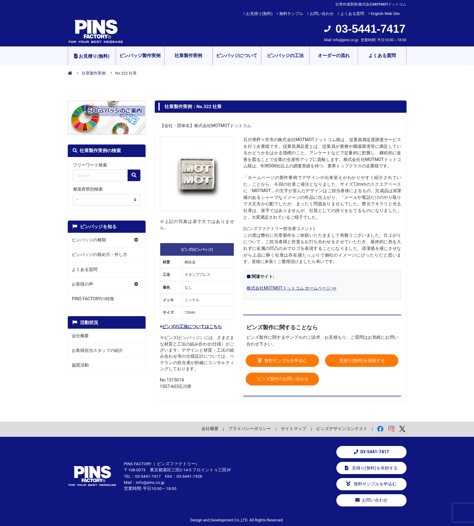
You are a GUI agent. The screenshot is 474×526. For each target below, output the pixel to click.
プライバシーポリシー (249, 428)
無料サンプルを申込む (282, 360)
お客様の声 (82, 284)
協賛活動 (80, 365)
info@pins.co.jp (345, 40)
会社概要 (80, 335)
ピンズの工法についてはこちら (191, 326)
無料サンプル (291, 13)
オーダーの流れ (334, 55)
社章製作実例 (188, 55)
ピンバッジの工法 (285, 55)
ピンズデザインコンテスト (341, 428)
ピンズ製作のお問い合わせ (282, 379)
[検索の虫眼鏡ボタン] (134, 175)
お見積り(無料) (259, 13)
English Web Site (385, 13)
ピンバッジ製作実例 (140, 55)
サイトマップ (293, 428)
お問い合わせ (322, 13)
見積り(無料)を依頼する (361, 360)
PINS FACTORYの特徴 (93, 298)
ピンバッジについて (236, 55)
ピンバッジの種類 (89, 240)
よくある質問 (352, 13)
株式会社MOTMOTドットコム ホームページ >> (291, 288)
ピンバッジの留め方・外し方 (99, 254)
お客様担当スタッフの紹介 (97, 350)
